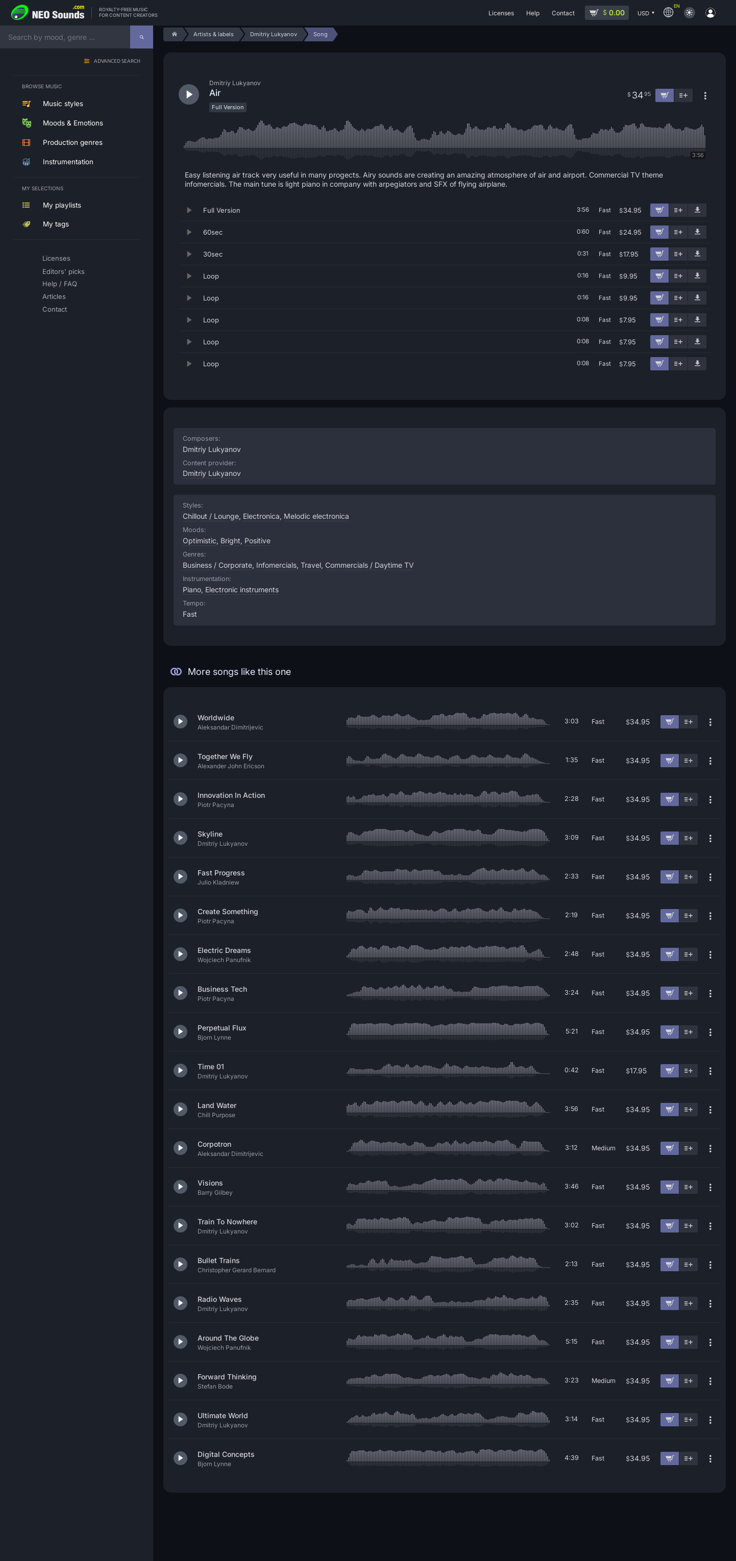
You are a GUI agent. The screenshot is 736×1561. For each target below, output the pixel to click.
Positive (257, 540)
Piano (192, 589)
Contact (54, 309)
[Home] (172, 34)
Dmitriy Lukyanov (212, 473)
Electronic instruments (242, 589)
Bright (230, 540)
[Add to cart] (659, 210)
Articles (54, 296)
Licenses (56, 258)
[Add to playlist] (678, 210)
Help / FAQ (59, 284)
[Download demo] (697, 210)
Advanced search (117, 61)
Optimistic (199, 540)
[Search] (141, 37)
